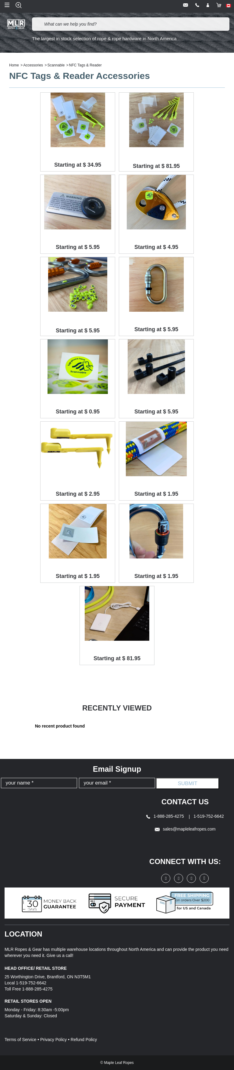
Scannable (56, 65)
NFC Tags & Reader (85, 65)
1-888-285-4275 (165, 816)
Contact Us (185, 802)
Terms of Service (20, 1039)
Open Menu (7, 5)
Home (14, 65)
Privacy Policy (53, 1039)
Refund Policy (84, 1039)
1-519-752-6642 (208, 816)
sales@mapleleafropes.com (185, 829)
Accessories (33, 65)
